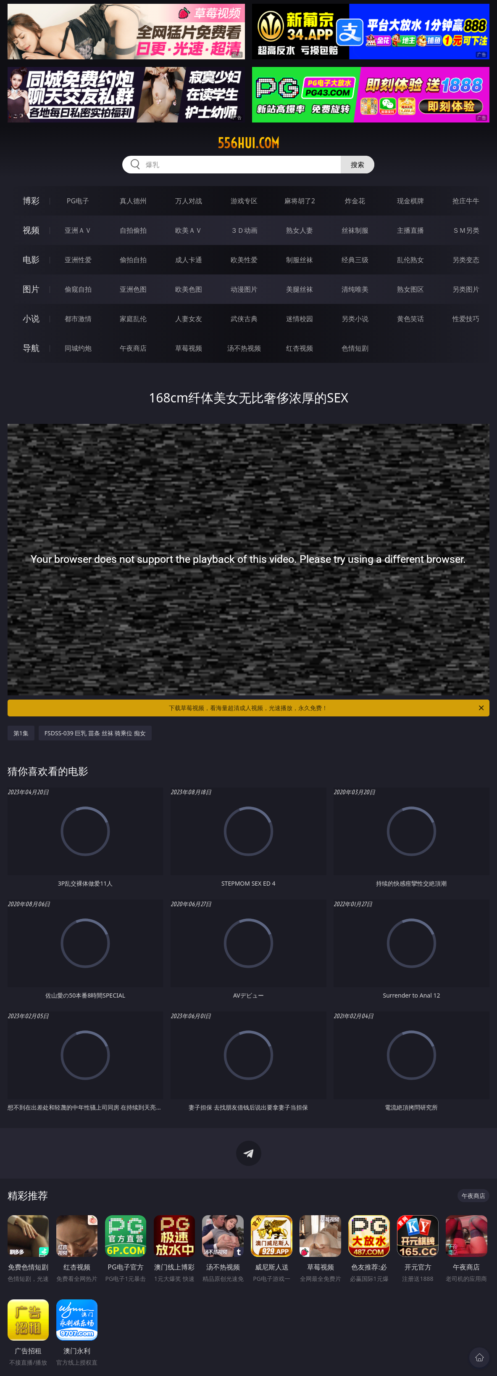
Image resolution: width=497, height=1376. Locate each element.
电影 (31, 259)
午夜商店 (133, 348)
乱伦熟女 (410, 259)
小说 (31, 318)
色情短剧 (355, 348)
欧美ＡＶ (188, 230)
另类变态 (465, 259)
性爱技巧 (465, 318)
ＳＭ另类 (465, 230)
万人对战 (188, 200)
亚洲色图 (133, 289)
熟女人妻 (299, 230)
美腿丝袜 (299, 289)
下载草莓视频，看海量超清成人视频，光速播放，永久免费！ (327, 708)
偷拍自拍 (133, 259)
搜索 (357, 164)
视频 (31, 230)
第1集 (21, 733)
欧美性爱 (244, 259)
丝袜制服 (355, 230)
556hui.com (248, 143)
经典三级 (355, 259)
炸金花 (355, 200)
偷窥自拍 (78, 289)
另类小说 (355, 318)
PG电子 (78, 200)
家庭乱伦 (133, 318)
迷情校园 (299, 318)
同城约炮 (78, 348)
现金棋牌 (410, 200)
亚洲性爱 (78, 259)
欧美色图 (188, 289)
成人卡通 (188, 259)
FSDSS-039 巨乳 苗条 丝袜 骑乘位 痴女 (95, 733)
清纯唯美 (355, 289)
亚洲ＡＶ (78, 230)
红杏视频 (299, 348)
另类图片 (465, 289)
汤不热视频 (244, 348)
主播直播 (410, 230)
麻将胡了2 (299, 200)
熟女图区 (410, 289)
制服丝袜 (299, 259)
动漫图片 (244, 289)
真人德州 (133, 200)
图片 (31, 289)
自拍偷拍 (133, 230)
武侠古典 (244, 318)
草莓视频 (188, 348)
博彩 (31, 200)
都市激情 (78, 318)
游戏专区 (244, 200)
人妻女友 (188, 318)
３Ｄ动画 (244, 230)
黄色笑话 (410, 318)
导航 (31, 348)
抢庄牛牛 (465, 200)
